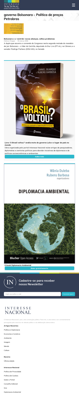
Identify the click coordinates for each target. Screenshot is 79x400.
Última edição (9, 361)
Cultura (6, 350)
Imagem (7, 342)
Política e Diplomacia (12, 330)
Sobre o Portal (9, 380)
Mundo (6, 346)
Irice (5, 388)
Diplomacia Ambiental (12, 392)
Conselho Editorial (11, 384)
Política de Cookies (11, 376)
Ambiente (8, 338)
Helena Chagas (9, 41)
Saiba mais (39, 157)
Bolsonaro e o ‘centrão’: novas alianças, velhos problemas (29, 39)
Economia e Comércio (12, 334)
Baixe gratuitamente (39, 268)
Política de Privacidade (12, 372)
